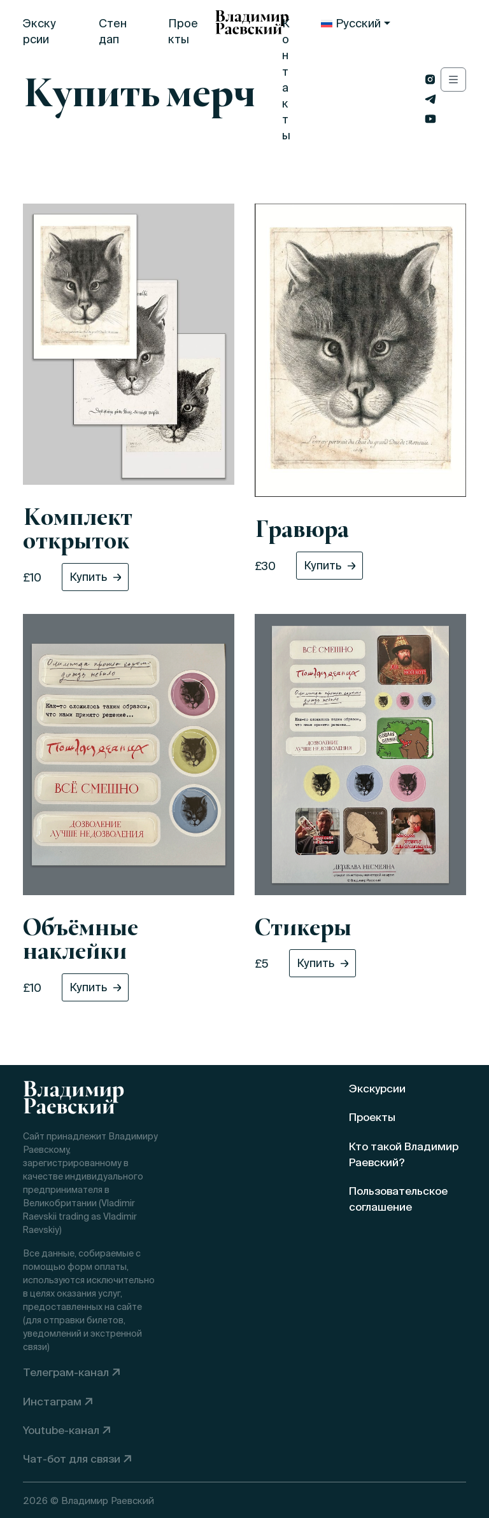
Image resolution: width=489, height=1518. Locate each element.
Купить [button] (88, 576)
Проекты (183, 31)
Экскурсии (39, 31)
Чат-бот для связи (71, 1458)
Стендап (113, 31)
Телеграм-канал (66, 1372)
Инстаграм (52, 1401)
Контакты (286, 79)
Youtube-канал (61, 1430)
